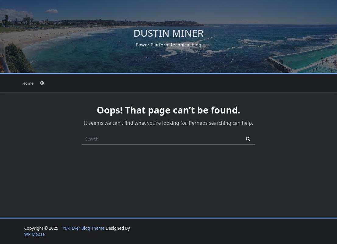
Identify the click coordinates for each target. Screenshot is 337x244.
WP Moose (34, 234)
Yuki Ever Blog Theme (84, 228)
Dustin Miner (168, 32)
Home (28, 83)
